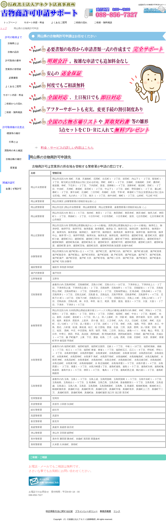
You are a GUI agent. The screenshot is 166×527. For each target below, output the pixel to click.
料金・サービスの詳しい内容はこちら (67, 147)
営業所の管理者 (13, 69)
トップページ (10, 22)
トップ (3, 28)
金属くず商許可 (13, 188)
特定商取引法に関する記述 (59, 511)
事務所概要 (105, 511)
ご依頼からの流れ (13, 103)
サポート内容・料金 (34, 22)
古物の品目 (13, 52)
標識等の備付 (13, 133)
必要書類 (13, 77)
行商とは (13, 142)
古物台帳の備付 (13, 159)
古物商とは (13, 43)
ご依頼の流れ (80, 22)
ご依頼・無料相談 (103, 22)
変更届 (13, 167)
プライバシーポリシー (86, 511)
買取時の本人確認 (13, 150)
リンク (116, 511)
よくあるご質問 (59, 22)
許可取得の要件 (13, 60)
